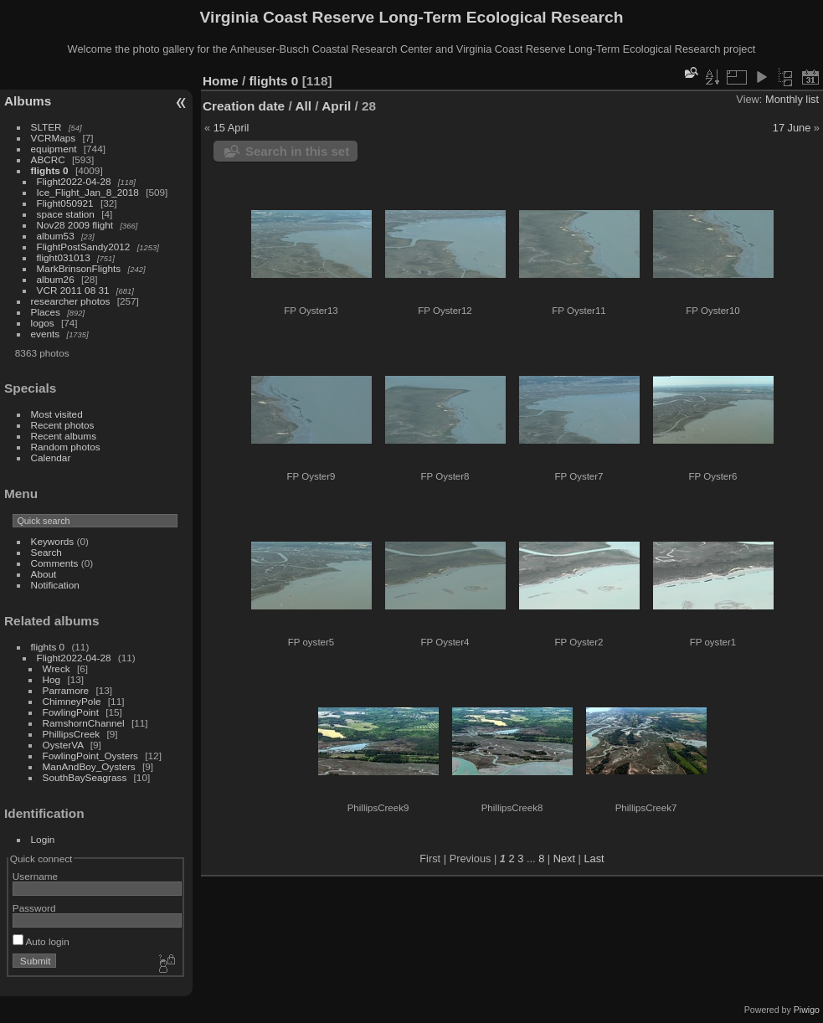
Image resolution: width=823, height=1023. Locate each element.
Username (35, 876)
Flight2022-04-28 (74, 181)
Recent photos (63, 424)
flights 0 (50, 170)
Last (594, 858)
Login (43, 839)
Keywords (53, 541)
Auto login (41, 941)
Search (46, 552)
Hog (52, 679)
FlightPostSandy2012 (84, 246)
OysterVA (63, 744)
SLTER (46, 126)
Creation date (244, 106)
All (303, 106)
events (45, 333)
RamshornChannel (84, 722)
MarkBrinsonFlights (79, 268)
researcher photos (71, 301)
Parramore (66, 690)
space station (66, 213)
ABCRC (48, 159)
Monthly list (792, 99)
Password (34, 907)
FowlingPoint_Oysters (90, 755)
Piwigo (807, 1010)
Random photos (65, 446)
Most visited (57, 414)
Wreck (56, 668)
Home (221, 81)
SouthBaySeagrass (85, 777)
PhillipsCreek (71, 733)
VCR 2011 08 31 (73, 290)
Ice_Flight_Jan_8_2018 (88, 192)
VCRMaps (53, 137)
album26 (56, 279)
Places (45, 311)
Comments (55, 563)
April (336, 106)
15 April (231, 127)
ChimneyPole (72, 701)
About (44, 573)
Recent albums (63, 435)
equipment (54, 148)
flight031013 (63, 257)
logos (42, 322)
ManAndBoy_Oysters (89, 766)
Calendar (51, 457)
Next (564, 858)
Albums (27, 101)
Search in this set (297, 151)
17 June (792, 127)
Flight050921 (65, 203)
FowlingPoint (71, 712)
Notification (55, 584)
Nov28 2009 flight (75, 224)
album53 (56, 235)
